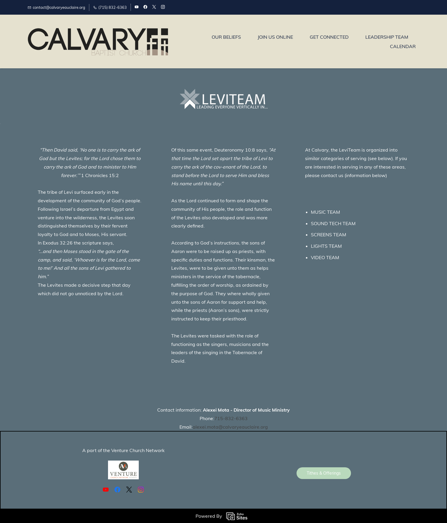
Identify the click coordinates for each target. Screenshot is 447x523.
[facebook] (145, 7)
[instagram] (163, 7)
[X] (129, 489)
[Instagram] (140, 489)
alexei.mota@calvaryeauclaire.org (230, 427)
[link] (224, 93)
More (407, 42)
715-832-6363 (231, 418)
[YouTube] (105, 489)
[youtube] (136, 7)
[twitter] (154, 7)
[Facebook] (117, 489)
